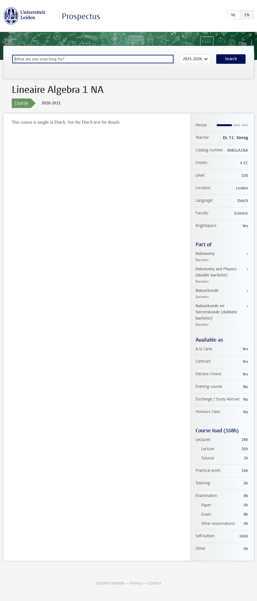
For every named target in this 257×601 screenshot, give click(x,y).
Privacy (136, 583)
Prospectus (81, 16)
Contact (154, 583)
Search (231, 59)
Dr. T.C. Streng (235, 137)
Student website (110, 583)
